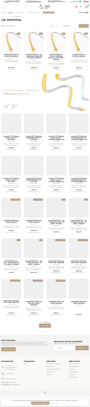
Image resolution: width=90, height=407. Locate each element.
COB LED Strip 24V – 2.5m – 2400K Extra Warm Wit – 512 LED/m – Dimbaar (56, 57)
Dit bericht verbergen (40, 403)
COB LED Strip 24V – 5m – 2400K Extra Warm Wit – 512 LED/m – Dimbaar (33, 56)
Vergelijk (71, 374)
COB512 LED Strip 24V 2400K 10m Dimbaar (11, 55)
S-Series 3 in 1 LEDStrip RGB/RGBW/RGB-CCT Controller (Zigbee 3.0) (79, 180)
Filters (83, 26)
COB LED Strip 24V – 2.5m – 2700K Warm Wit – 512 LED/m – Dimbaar (11, 262)
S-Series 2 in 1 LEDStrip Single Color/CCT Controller (11, 180)
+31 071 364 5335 (9, 373)
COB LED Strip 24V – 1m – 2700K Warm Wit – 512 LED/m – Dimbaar (78, 222)
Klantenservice (33, 12)
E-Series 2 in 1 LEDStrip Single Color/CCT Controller (11, 138)
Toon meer (45, 325)
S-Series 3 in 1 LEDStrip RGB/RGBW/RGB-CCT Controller (34, 180)
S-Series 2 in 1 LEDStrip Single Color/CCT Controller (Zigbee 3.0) (56, 180)
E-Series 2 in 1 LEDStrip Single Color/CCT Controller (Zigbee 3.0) (56, 138)
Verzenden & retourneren (53, 369)
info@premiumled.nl (11, 378)
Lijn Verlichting (16, 16)
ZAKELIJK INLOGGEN (49, 12)
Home (3, 12)
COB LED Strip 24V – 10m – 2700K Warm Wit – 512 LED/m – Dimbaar (33, 262)
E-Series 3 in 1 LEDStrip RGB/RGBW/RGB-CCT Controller (34, 138)
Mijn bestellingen (74, 366)
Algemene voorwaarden (53, 363)
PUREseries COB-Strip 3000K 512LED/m (79, 302)
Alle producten (73, 377)
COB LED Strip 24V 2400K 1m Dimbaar (78, 55)
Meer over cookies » (54, 403)
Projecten (21, 12)
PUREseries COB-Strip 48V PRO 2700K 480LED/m (34, 303)
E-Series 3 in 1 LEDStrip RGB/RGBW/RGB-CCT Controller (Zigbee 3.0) (79, 138)
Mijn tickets (72, 369)
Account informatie (74, 363)
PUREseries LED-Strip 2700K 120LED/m (11, 221)
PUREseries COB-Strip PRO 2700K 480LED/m (56, 261)
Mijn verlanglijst (73, 371)
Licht (10, 12)
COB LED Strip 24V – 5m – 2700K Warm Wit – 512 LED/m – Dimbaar (56, 222)
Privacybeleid (50, 366)
